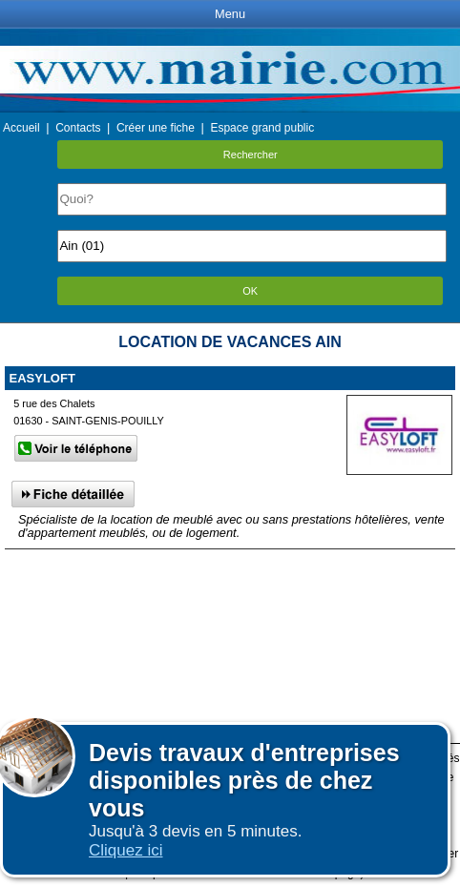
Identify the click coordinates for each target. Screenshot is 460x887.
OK (250, 291)
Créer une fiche (155, 127)
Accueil (21, 127)
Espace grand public (262, 127)
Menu (230, 14)
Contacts (77, 127)
